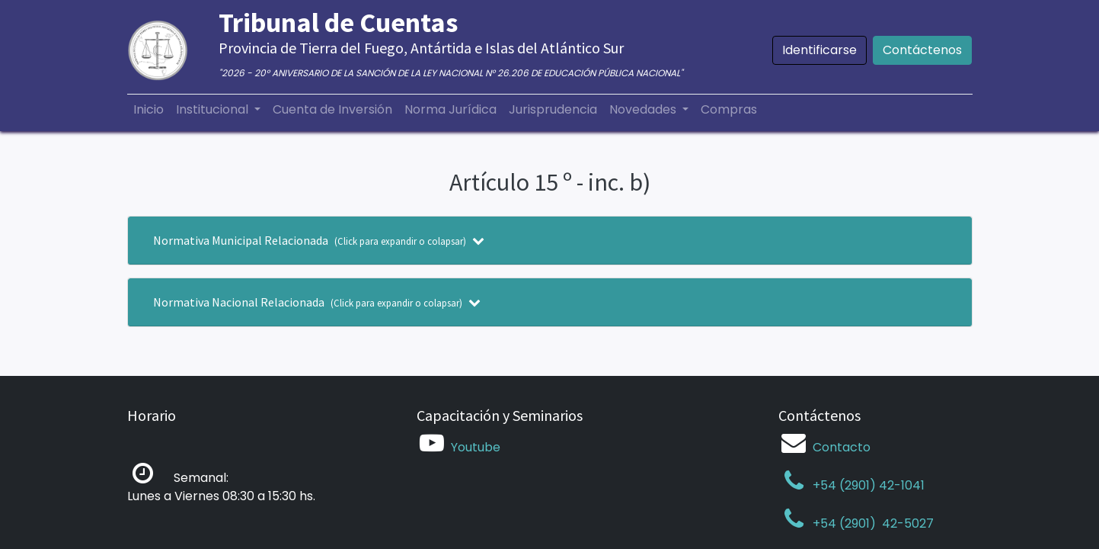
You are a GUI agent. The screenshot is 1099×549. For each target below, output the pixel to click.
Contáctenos (922, 50)
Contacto (842, 447)
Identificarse (819, 50)
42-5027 (906, 523)
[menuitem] (148, 110)
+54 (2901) (828, 523)
